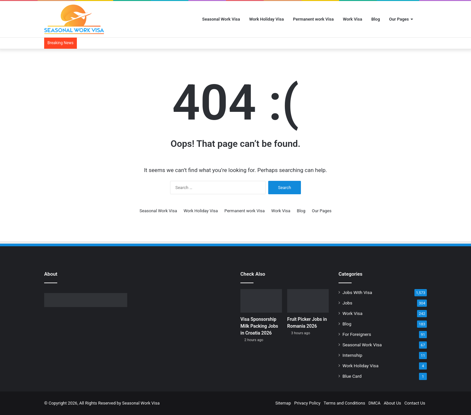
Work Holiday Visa (266, 19)
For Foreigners (356, 334)
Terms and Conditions (344, 403)
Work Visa (352, 19)
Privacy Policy (307, 403)
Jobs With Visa (357, 292)
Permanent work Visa (313, 19)
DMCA (374, 403)
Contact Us (414, 403)
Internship (352, 355)
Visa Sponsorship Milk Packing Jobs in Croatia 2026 (259, 326)
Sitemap (283, 403)
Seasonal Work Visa (221, 19)
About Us (392, 403)
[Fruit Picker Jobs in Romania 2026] (308, 301)
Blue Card (351, 376)
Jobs (347, 302)
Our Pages (399, 19)
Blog (375, 19)
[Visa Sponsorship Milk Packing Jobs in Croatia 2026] (261, 301)
